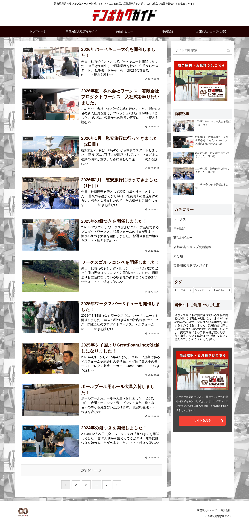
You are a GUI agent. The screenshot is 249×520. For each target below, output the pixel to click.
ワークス (179, 219)
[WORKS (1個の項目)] (222, 290)
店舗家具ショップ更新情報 (192, 247)
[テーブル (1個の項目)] (183, 290)
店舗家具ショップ (207, 510)
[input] (202, 50)
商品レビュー (182, 237)
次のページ (91, 470)
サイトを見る (202, 420)
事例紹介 (179, 228)
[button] (228, 50)
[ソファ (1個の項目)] (202, 290)
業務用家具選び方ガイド (190, 265)
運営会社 (225, 510)
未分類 (178, 256)
